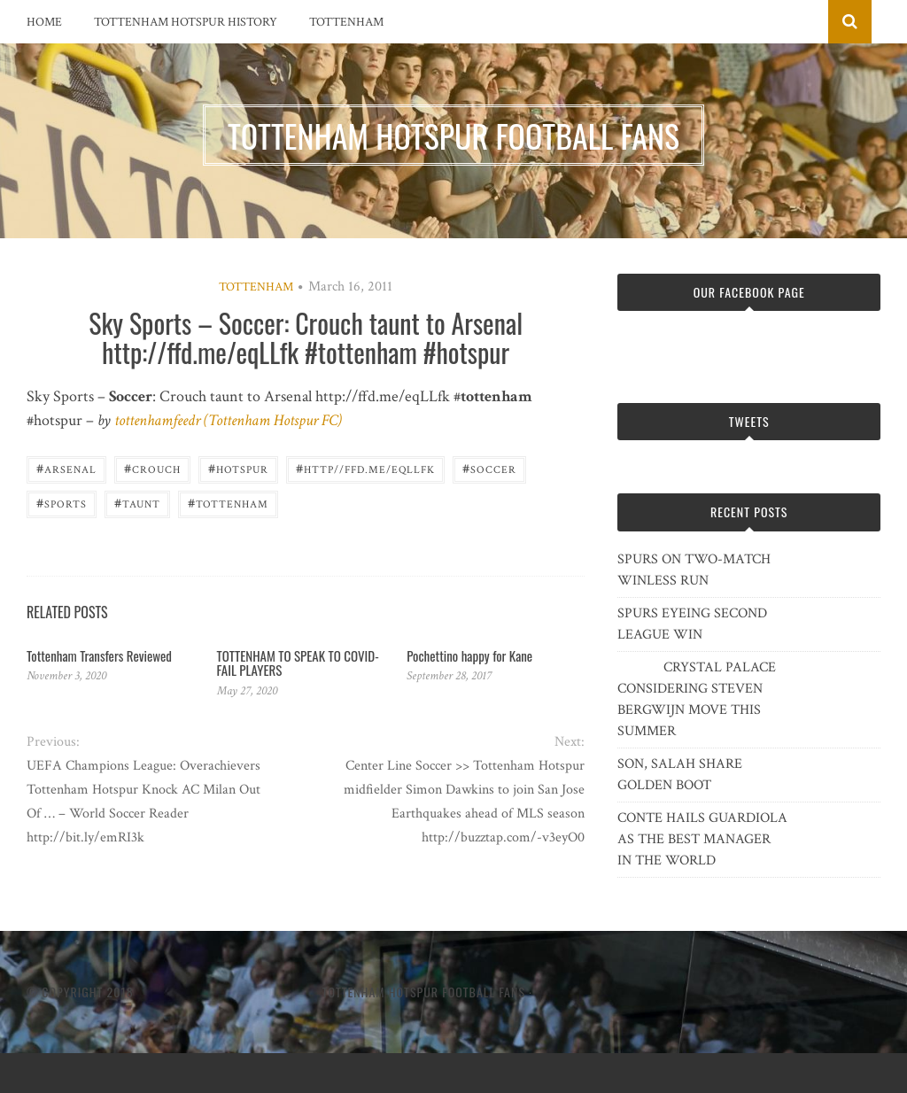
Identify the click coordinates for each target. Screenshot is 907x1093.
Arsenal (66, 468)
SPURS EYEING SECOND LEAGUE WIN (692, 624)
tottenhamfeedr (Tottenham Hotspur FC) (228, 420)
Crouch (152, 468)
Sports (61, 502)
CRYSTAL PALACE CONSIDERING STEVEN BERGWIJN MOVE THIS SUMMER (696, 699)
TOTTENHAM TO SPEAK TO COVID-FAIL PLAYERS (298, 663)
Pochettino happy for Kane (469, 655)
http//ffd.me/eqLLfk (365, 468)
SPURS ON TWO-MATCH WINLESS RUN (694, 570)
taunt (137, 502)
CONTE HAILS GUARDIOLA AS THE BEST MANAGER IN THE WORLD (702, 839)
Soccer (489, 468)
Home (44, 22)
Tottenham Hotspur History (185, 22)
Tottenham (346, 22)
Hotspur (238, 468)
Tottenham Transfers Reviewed (99, 655)
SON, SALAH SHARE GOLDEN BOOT (679, 775)
